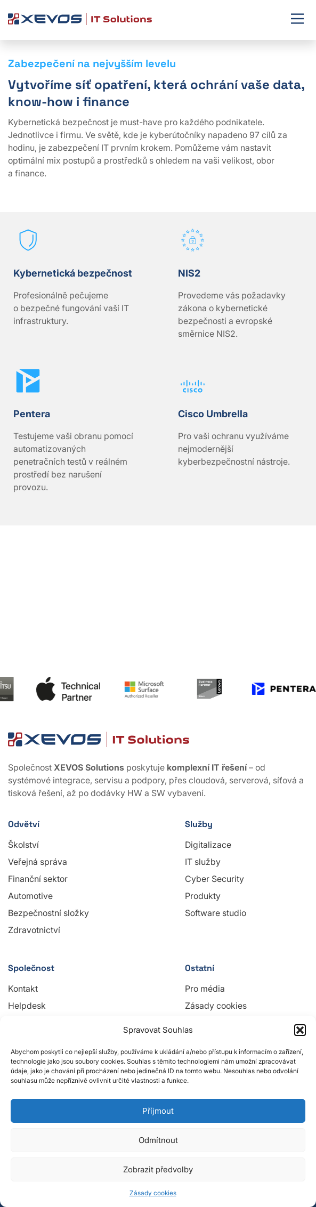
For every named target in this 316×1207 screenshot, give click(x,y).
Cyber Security (214, 878)
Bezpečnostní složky (48, 913)
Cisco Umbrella (213, 413)
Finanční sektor (38, 878)
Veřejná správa (37, 861)
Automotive (30, 895)
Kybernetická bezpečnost (72, 273)
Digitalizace (208, 844)
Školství (23, 844)
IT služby (203, 861)
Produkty (203, 895)
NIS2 (189, 273)
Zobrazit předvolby (158, 1169)
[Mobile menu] (297, 19)
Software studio (215, 913)
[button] (300, 1030)
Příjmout (158, 1111)
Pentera (31, 413)
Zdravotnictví (34, 930)
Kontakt (23, 988)
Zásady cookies (152, 1193)
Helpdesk (27, 1005)
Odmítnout (158, 1140)
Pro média (205, 988)
